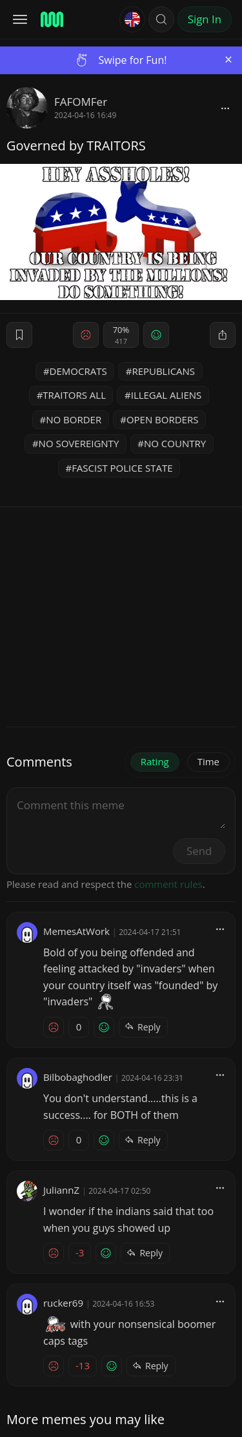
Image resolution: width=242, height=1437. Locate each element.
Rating (155, 761)
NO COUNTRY (175, 443)
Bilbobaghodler (66, 1076)
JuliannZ (49, 1189)
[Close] (228, 59)
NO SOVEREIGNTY (79, 443)
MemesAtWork (64, 931)
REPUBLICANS (163, 371)
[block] (225, 107)
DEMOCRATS (78, 371)
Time (208, 761)
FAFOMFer (80, 101)
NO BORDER (73, 419)
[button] (161, 19)
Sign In (204, 19)
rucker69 (51, 1302)
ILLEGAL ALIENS (166, 394)
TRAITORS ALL (74, 394)
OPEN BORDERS (162, 419)
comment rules (168, 884)
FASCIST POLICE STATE (122, 467)
